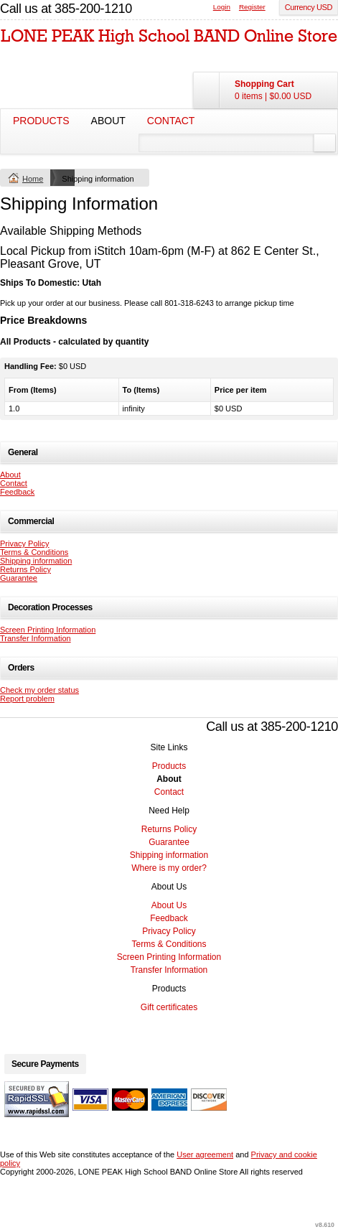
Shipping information (36, 560)
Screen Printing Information (47, 629)
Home (32, 178)
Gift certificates (169, 1007)
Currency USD (308, 7)
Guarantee (18, 578)
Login (221, 7)
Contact (171, 120)
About (108, 120)
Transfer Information (35, 638)
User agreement (205, 1154)
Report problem (27, 698)
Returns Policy (25, 569)
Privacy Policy (24, 543)
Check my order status (39, 690)
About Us (169, 905)
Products (41, 120)
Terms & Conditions (34, 552)
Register (252, 7)
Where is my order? (169, 868)
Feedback (17, 491)
